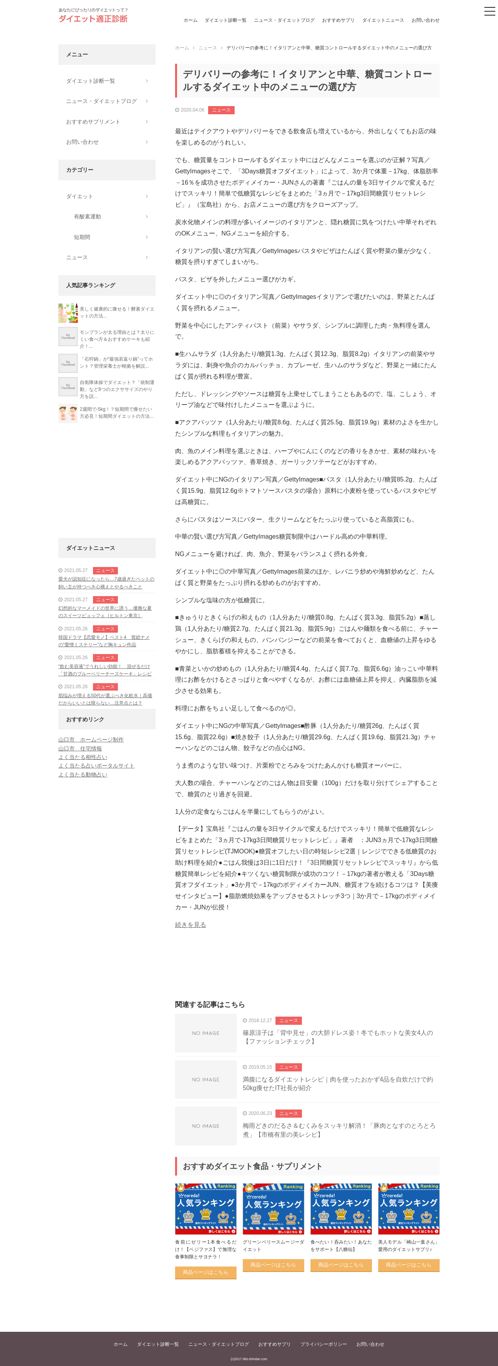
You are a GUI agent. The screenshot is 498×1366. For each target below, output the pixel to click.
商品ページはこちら (205, 1272)
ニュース (221, 110)
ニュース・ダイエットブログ (284, 20)
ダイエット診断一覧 (226, 20)
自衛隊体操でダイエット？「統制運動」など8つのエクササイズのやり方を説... (117, 389)
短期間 (82, 237)
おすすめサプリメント (93, 122)
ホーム (191, 20)
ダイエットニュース (383, 20)
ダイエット (79, 196)
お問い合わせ (426, 20)
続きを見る (190, 924)
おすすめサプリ (338, 20)
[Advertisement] (307, 973)
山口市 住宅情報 (80, 748)
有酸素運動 (87, 216)
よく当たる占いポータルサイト (96, 765)
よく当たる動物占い (82, 774)
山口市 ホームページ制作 (91, 739)
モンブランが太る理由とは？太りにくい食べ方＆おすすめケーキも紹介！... (117, 339)
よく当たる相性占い (82, 757)
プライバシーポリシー (323, 1344)
